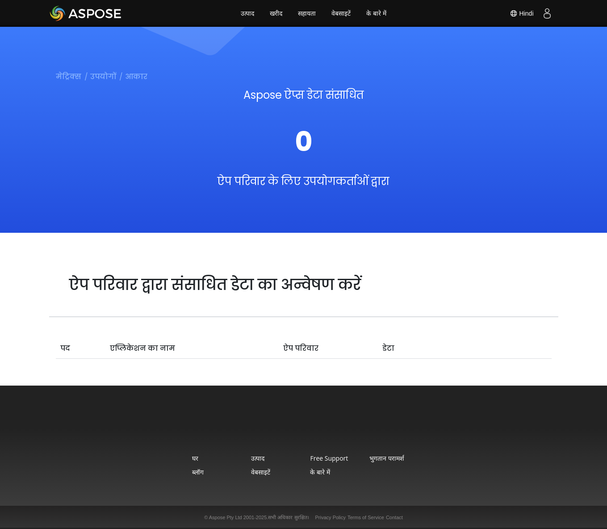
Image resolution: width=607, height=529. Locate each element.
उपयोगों (103, 76)
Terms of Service (365, 517)
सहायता (307, 13)
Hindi (522, 13)
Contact (394, 517)
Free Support (329, 458)
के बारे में (376, 13)
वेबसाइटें (341, 13)
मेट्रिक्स (68, 76)
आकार (136, 76)
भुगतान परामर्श (386, 458)
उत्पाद (247, 13)
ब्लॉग (198, 472)
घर (195, 458)
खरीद (276, 13)
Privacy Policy (330, 517)
